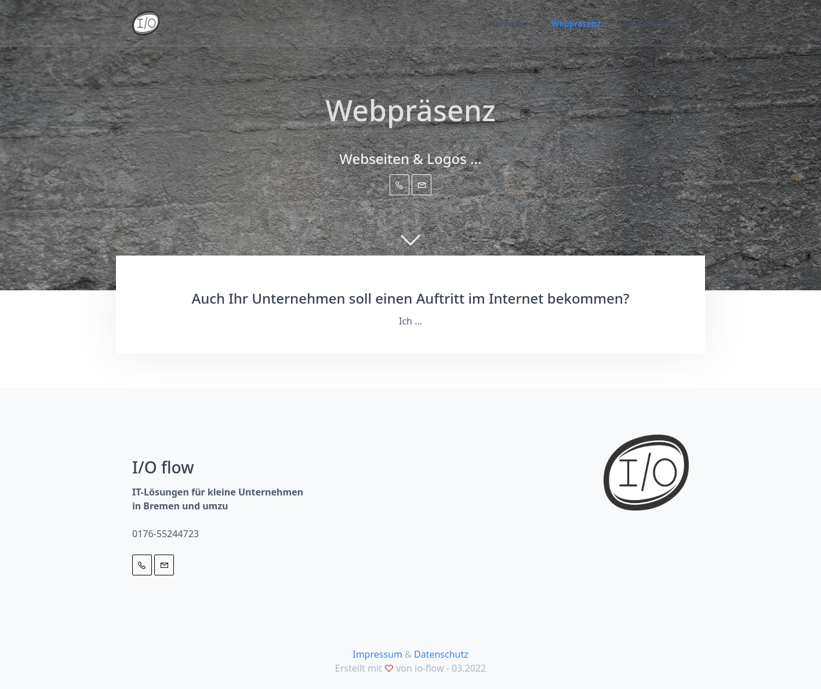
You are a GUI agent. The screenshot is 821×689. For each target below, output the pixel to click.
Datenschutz (441, 654)
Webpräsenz (576, 23)
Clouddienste (650, 23)
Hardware (508, 23)
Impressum (377, 654)
